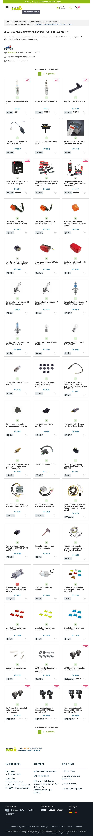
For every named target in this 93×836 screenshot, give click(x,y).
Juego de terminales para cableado (16, 669)
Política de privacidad (74, 827)
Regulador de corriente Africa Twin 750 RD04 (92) (44, 505)
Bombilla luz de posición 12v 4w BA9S (17, 383)
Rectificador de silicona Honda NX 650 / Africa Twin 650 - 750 (74, 466)
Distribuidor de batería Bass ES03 (46, 142)
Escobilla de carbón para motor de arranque (44, 547)
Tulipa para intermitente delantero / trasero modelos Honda (75, 224)
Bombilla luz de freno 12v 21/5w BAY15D (74, 343)
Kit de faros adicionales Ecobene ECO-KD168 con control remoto (44, 710)
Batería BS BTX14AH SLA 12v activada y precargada (17, 183)
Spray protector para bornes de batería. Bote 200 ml (75, 142)
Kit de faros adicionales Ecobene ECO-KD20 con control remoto (73, 710)
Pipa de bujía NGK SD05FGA (74, 101)
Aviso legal (45, 827)
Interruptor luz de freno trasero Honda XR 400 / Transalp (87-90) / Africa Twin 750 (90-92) (75, 385)
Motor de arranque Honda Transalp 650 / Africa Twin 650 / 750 (16, 590)
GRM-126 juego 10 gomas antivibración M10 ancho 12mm (45, 384)
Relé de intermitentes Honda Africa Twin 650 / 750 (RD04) (17, 263)
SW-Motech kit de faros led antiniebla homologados (74, 669)
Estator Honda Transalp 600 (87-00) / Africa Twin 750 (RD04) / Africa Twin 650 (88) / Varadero (75, 507)
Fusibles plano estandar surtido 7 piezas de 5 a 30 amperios (74, 590)
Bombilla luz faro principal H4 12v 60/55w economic (17, 303)
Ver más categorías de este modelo (21, 57)
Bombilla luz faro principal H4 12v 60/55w (46, 303)
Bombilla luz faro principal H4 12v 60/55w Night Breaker (75, 303)
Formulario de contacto (46, 771)
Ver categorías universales (18, 61)
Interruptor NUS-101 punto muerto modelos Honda (74, 425)
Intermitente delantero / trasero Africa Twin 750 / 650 (17, 223)
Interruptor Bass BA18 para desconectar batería (16, 142)
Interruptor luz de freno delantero (44, 425)
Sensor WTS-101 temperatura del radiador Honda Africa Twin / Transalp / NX (17, 466)
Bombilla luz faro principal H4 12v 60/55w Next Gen (17, 343)
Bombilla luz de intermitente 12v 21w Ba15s (46, 343)
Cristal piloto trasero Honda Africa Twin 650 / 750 (74, 263)
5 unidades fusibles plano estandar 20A (45, 629)
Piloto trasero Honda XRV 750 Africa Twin (46, 263)
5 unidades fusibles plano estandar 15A (74, 629)
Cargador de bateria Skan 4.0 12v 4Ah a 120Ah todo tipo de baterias (46, 183)
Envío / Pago (69, 771)
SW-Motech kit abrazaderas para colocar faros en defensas (45, 670)
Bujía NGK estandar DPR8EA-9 (17, 102)
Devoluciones (70, 784)
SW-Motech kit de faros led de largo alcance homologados (16, 710)
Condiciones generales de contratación (25, 827)
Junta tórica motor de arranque (43, 589)
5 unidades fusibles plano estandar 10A (16, 629)
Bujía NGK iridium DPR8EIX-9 (46, 101)
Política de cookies (57, 827)
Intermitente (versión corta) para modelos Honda (45, 223)
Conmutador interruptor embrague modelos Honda (16, 425)
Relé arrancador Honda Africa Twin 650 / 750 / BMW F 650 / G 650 (17, 548)
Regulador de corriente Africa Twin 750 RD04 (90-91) (17, 505)
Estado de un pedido (73, 789)
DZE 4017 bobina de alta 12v (45, 464)
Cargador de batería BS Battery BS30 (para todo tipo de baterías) (74, 183)
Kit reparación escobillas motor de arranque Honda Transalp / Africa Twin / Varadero (74, 549)
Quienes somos (15, 774)
